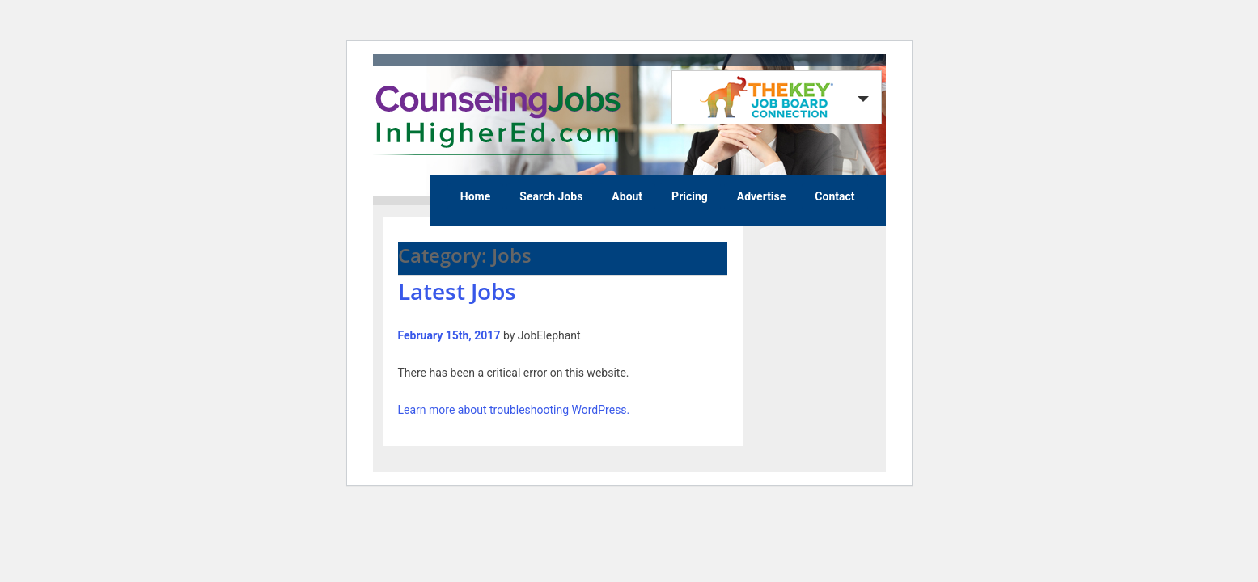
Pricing (689, 196)
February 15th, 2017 (449, 335)
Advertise (761, 196)
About (627, 196)
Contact (834, 196)
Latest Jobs (457, 291)
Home (475, 196)
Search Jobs (550, 196)
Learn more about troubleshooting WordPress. (514, 409)
